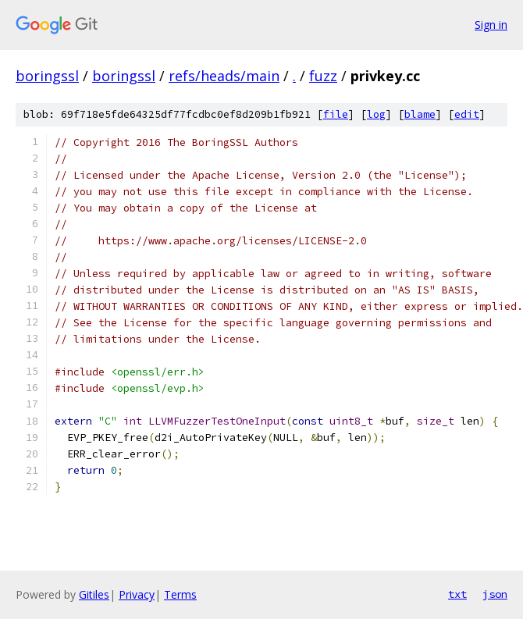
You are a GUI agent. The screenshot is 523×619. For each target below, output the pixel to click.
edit (466, 114)
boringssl (47, 75)
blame (420, 114)
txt (457, 594)
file (335, 114)
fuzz (323, 75)
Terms (180, 594)
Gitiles (94, 594)
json (494, 594)
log (376, 114)
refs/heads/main (224, 75)
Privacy (137, 594)
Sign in (491, 24)
